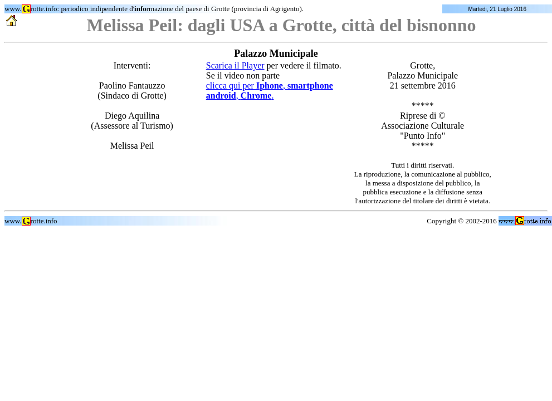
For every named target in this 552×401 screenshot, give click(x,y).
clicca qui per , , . (269, 90)
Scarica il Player (235, 65)
